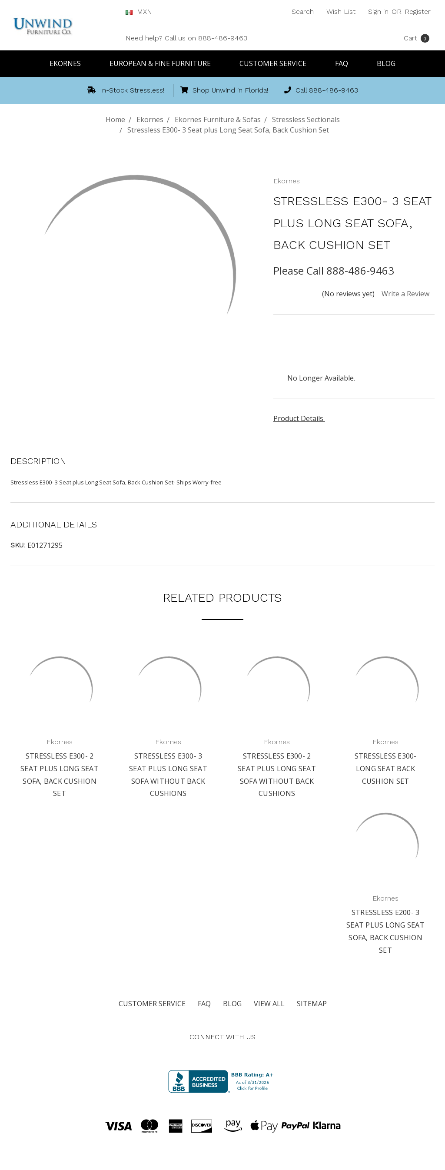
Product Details (301, 418)
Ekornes (69, 63)
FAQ (345, 63)
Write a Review (405, 293)
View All (269, 1003)
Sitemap (312, 1003)
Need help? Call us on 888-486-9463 (186, 38)
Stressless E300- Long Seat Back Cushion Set (386, 768)
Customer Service (276, 63)
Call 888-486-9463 (321, 90)
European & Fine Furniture (164, 63)
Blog (386, 63)
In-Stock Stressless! (125, 90)
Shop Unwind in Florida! (224, 90)
